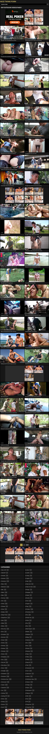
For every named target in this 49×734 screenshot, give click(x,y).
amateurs (5, 581)
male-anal (29, 584)
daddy (5, 612)
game (4, 654)
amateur (5, 578)
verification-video (31, 679)
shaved (29, 648)
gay (4, 660)
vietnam (29, 682)
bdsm (4, 592)
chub (4, 609)
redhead (29, 634)
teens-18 (29, 662)
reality (29, 632)
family (4, 643)
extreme (5, 637)
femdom (5, 651)
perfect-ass (30, 618)
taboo (29, 654)
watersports (30, 690)
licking (29, 576)
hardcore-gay (6, 679)
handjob (5, 671)
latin (4, 707)
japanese (5, 688)
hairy (4, 668)
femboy (5, 648)
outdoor (29, 609)
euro (4, 632)
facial (4, 640)
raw (28, 626)
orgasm (29, 604)
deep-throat (6, 615)
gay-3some (6, 665)
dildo (4, 623)
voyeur (29, 688)
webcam (29, 693)
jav (4, 690)
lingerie (29, 578)
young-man (30, 704)
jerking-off (6, 696)
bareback (5, 587)
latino (29, 570)
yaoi (28, 699)
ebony (4, 626)
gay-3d (5, 662)
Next (27, 545)
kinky (4, 699)
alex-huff (5, 570)
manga (29, 590)
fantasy (5, 646)
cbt (4, 601)
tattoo (29, 657)
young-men (30, 707)
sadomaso (30, 640)
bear (4, 595)
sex (28, 643)
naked (29, 595)
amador (5, 576)
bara (4, 584)
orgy (28, 606)
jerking (5, 693)
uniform (29, 676)
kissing (5, 702)
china (4, 604)
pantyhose (30, 612)
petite (29, 620)
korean (5, 704)
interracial (5, 682)
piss (28, 623)
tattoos (29, 660)
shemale (29, 651)
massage (29, 592)
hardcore (5, 676)
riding (29, 637)
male (29, 581)
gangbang (5, 657)
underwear (30, 674)
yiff (28, 702)
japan (5, 685)
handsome (5, 674)
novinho (29, 598)
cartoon (5, 598)
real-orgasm (30, 629)
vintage (29, 685)
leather (29, 573)
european (5, 634)
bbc (4, 590)
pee (28, 615)
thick (28, 665)
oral (28, 601)
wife (28, 696)
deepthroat (6, 618)
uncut (29, 671)
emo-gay (5, 629)
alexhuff (5, 573)
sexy (29, 646)
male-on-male (31, 587)
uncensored (30, 668)
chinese (5, 606)
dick (4, 620)
